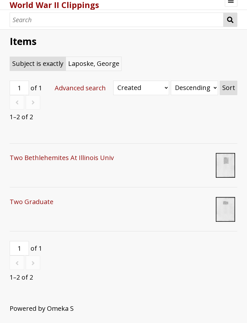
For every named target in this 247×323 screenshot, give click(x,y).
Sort (228, 87)
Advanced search (80, 88)
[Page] (19, 88)
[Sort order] (194, 88)
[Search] (117, 20)
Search (230, 20)
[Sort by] (141, 88)
